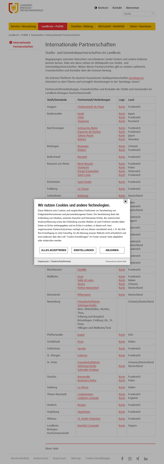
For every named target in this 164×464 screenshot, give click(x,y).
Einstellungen (84, 250)
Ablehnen (112, 250)
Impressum (43, 261)
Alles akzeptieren (53, 250)
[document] (82, 225)
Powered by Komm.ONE (116, 261)
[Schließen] (125, 201)
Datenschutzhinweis (61, 261)
